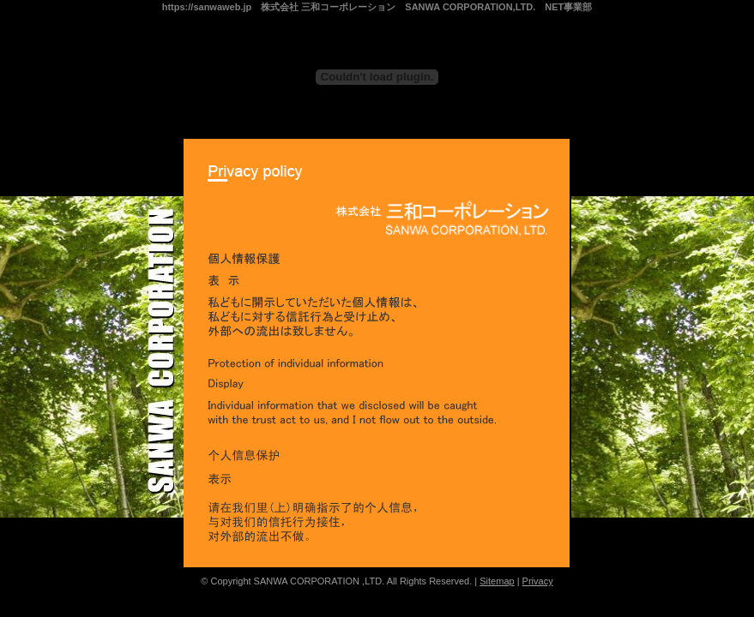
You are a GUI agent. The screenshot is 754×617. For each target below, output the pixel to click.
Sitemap (497, 581)
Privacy (537, 581)
